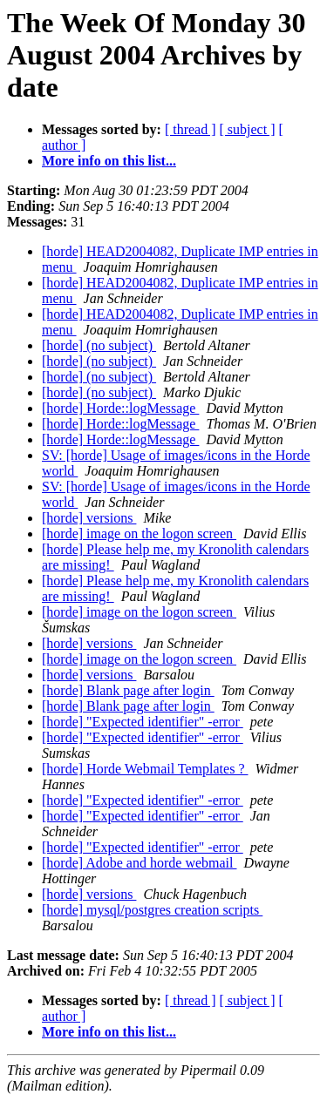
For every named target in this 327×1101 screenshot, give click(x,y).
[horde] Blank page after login (128, 690)
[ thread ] (190, 129)
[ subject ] (248, 129)
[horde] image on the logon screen (139, 533)
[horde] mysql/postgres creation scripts (152, 909)
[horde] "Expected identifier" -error (142, 721)
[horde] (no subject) (99, 345)
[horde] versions (89, 517)
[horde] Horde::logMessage (120, 408)
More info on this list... (109, 160)
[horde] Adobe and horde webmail (139, 862)
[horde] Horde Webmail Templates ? (145, 768)
